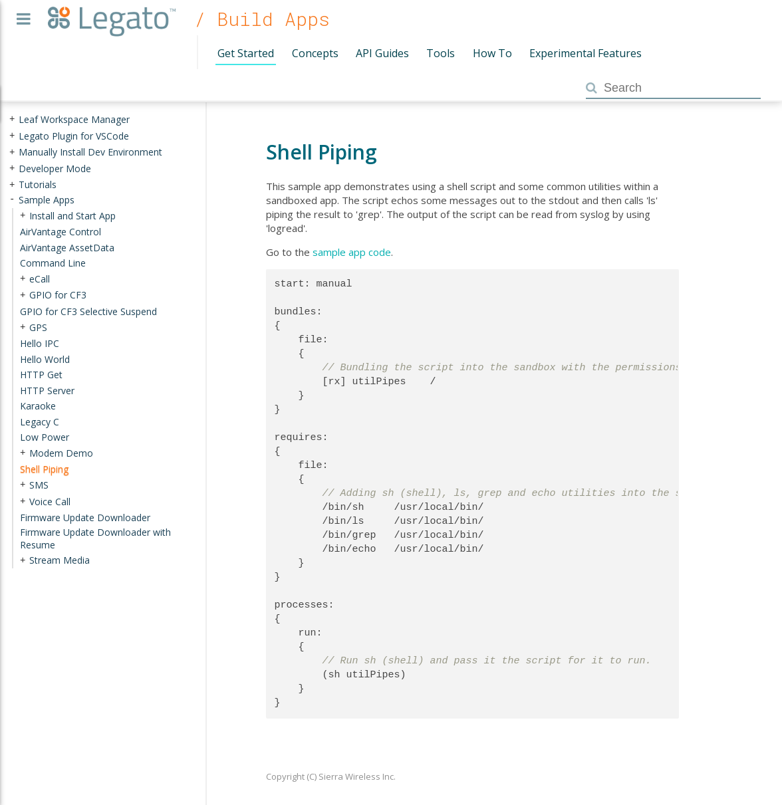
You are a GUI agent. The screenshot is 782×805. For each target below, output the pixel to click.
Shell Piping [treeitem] (44, 469)
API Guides (382, 53)
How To (492, 53)
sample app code (352, 252)
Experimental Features (585, 53)
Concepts (315, 53)
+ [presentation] (12, 119)
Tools (440, 53)
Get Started (245, 53)
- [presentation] (12, 199)
